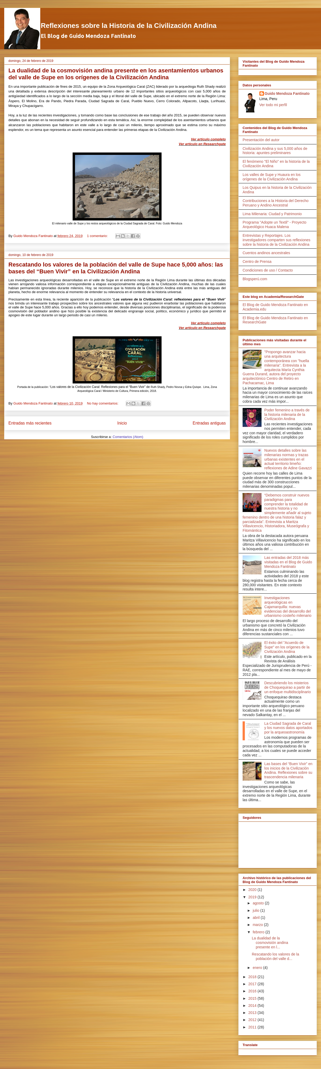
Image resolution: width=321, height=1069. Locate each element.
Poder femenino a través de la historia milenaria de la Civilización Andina (287, 414)
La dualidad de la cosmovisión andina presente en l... (270, 942)
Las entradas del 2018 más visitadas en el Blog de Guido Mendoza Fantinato (288, 562)
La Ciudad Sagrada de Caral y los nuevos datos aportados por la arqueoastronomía (288, 728)
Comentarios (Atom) (128, 437)
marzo (258, 925)
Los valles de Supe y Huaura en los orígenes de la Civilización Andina (271, 177)
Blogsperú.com (255, 279)
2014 (253, 1005)
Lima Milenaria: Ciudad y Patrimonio (272, 214)
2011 (253, 1027)
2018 (253, 977)
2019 (253, 897)
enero (258, 967)
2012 (253, 1020)
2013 (253, 1013)
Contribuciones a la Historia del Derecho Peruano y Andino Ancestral (276, 203)
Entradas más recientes (30, 423)
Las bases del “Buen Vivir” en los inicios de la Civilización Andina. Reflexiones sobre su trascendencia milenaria (288, 770)
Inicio (122, 423)
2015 (253, 998)
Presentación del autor (261, 140)
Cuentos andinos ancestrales (266, 253)
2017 (253, 984)
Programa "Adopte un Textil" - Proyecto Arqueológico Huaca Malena (274, 224)
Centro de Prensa (257, 261)
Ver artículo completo (208, 139)
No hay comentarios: (103, 403)
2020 (253, 890)
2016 (253, 991)
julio (256, 910)
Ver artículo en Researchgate (202, 144)
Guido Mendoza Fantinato (287, 93)
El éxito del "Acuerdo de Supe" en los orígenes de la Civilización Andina (287, 647)
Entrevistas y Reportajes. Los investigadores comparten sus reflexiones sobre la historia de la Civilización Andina (276, 240)
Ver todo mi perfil (273, 105)
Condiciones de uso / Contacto (268, 270)
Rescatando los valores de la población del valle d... (275, 956)
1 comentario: (98, 236)
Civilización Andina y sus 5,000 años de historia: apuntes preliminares (275, 150)
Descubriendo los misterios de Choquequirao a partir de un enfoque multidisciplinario (287, 687)
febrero (259, 932)
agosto (259, 903)
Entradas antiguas (209, 423)
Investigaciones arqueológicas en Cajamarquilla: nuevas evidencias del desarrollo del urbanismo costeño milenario (288, 607)
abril (256, 917)
